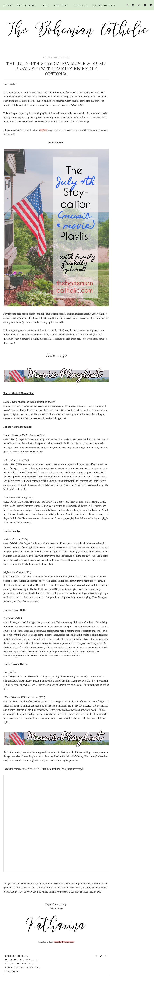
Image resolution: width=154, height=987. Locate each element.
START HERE (26, 5)
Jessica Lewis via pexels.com (64, 942)
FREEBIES (61, 5)
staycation (12, 971)
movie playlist (22, 964)
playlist (33, 967)
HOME (7, 5)
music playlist (15, 967)
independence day (18, 960)
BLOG (45, 5)
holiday (21, 956)
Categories (104, 5)
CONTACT (81, 5)
